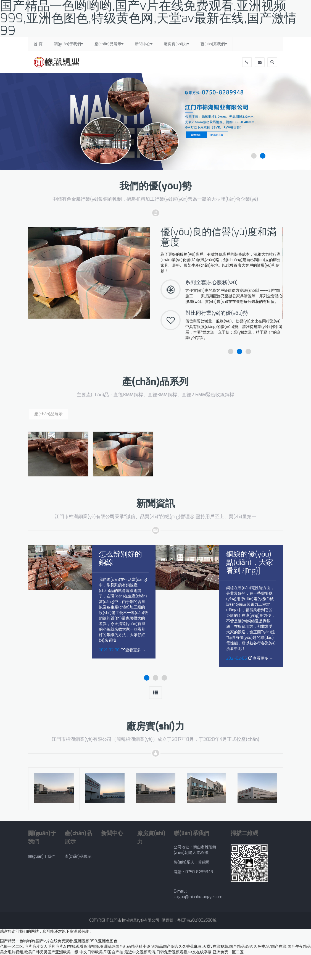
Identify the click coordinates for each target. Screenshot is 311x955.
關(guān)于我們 (68, 44)
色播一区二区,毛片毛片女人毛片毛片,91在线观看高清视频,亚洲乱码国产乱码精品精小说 (75, 947)
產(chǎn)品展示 (108, 44)
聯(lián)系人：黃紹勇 (192, 862)
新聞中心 (143, 44)
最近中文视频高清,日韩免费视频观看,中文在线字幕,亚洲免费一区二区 (184, 952)
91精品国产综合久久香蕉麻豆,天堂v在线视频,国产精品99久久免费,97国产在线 (218, 947)
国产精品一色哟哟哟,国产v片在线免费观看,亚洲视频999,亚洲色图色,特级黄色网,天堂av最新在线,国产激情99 (148, 18)
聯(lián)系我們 (214, 44)
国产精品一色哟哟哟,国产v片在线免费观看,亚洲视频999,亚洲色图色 (58, 941)
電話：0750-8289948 (194, 872)
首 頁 (38, 44)
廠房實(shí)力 (176, 44)
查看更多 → (135, 650)
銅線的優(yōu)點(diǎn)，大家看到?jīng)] (249, 562)
